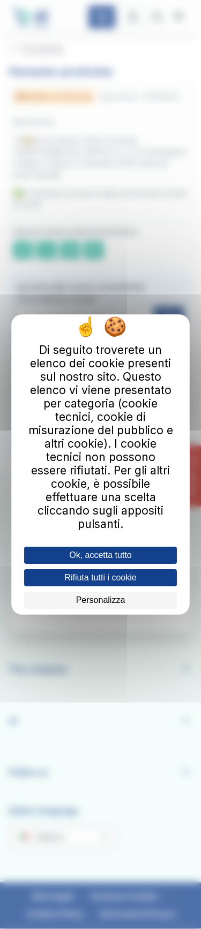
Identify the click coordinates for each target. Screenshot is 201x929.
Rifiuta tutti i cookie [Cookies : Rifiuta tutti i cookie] (100, 577)
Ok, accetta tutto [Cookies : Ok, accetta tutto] (100, 555)
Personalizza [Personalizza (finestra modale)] (100, 600)
